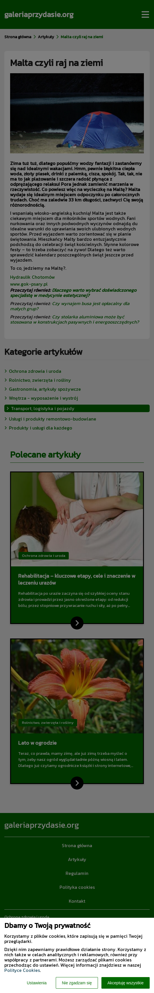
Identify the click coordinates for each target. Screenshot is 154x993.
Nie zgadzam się (77, 983)
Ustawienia (37, 983)
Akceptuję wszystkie (125, 983)
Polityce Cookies (22, 970)
